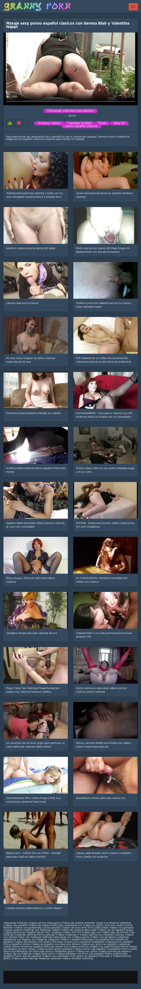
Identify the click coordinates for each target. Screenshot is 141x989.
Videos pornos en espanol (114, 951)
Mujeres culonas (114, 935)
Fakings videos (31, 954)
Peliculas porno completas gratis (54, 951)
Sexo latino (48, 954)
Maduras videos (50, 930)
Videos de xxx (12, 954)
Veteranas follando (15, 923)
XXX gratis (44, 942)
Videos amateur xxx (68, 954)
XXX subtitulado (98, 928)
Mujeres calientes (120, 923)
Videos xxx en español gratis (115, 930)
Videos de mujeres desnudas (78, 930)
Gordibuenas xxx (22, 951)
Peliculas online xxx (56, 947)
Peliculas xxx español (95, 940)
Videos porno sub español (90, 949)
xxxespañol (114, 949)
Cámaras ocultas (79, 123)
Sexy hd (119, 123)
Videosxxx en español (119, 942)
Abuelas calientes (82, 958)
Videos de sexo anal (74, 928)
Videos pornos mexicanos (44, 923)
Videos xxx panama (121, 928)
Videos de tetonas (25, 942)
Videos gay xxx (91, 932)
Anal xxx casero (114, 925)
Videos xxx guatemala (27, 928)
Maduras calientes (48, 940)
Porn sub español (93, 954)
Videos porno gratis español (55, 949)
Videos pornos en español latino (24, 932)
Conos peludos (52, 928)
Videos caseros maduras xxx (21, 930)
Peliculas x (105, 956)
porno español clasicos (81, 126)
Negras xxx (29, 940)
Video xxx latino (93, 925)
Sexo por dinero (70, 944)
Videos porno (80, 937)
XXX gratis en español (84, 956)
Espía (102, 123)
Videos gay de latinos (115, 932)
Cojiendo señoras (25, 935)
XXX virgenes (53, 932)
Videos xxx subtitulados (105, 947)
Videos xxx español (16, 925)
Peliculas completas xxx (67, 925)
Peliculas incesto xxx (65, 942)
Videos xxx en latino (103, 937)
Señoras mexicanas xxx (57, 937)
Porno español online (16, 944)
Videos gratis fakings (24, 958)
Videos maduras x (67, 935)
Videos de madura (40, 925)
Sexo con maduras (29, 937)
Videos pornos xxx (91, 935)
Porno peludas (46, 935)
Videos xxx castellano (55, 956)
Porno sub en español (27, 956)
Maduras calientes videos (54, 958)
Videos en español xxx (45, 944)
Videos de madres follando (78, 923)
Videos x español (71, 940)
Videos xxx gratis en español (99, 944)
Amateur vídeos (49, 123)
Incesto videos (27, 949)
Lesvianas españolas (92, 942)
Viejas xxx (102, 923)
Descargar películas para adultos (70, 111)
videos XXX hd (72, 932)
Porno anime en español (27, 947)
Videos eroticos (79, 947)
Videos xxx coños (87, 951)
